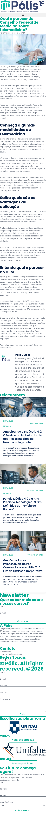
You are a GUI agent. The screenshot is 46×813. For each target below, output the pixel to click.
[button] (23, 15)
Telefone (3, 685)
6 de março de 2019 (20, 301)
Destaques (8, 421)
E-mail (3, 613)
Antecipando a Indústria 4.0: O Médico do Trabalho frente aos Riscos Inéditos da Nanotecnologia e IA (22, 437)
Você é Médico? (6, 802)
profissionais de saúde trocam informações (22, 183)
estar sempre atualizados (31, 328)
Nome (2, 606)
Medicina (7, 426)
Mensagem (5, 699)
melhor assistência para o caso (18, 259)
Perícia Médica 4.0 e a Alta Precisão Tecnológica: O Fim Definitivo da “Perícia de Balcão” (22, 504)
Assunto (3, 692)
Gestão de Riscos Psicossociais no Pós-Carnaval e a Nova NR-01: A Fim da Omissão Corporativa (23, 565)
